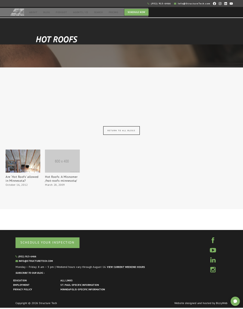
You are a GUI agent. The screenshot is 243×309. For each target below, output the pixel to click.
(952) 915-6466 (159, 3)
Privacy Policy (22, 290)
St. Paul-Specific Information (79, 286)
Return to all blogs (121, 131)
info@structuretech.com (34, 262)
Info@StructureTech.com (192, 3)
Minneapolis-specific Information (82, 290)
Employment (21, 286)
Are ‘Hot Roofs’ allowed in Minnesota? (22, 180)
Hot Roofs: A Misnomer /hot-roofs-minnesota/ (61, 180)
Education (20, 281)
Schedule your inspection (52, 243)
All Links (66, 281)
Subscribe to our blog (29, 274)
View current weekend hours (126, 268)
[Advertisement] (121, 91)
